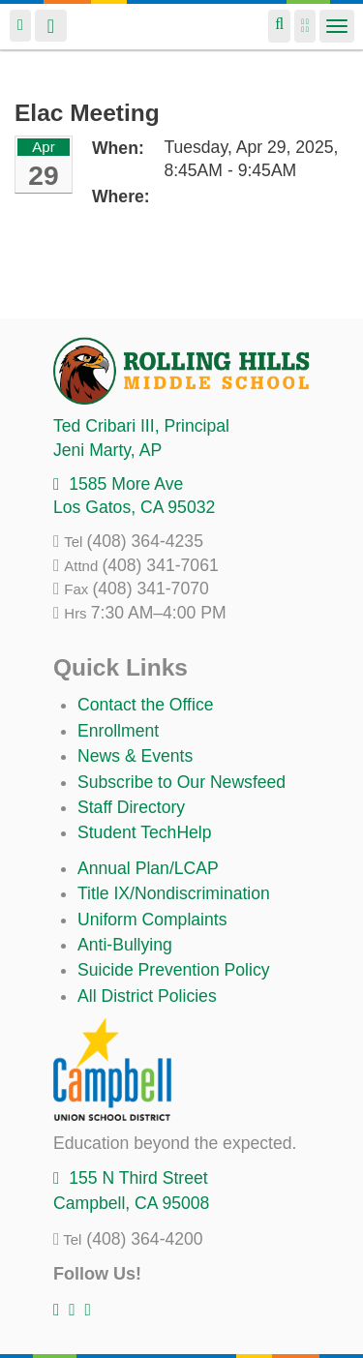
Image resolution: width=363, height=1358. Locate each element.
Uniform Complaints (152, 919)
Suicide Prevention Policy (173, 970)
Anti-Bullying (124, 944)
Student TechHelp (144, 832)
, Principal (141, 426)
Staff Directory (131, 807)
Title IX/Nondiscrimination (173, 893)
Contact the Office (145, 704)
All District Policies (147, 996)
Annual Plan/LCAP (148, 868)
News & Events (135, 756)
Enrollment (118, 730)
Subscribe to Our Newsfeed (181, 782)
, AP (107, 450)
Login (20, 26)
